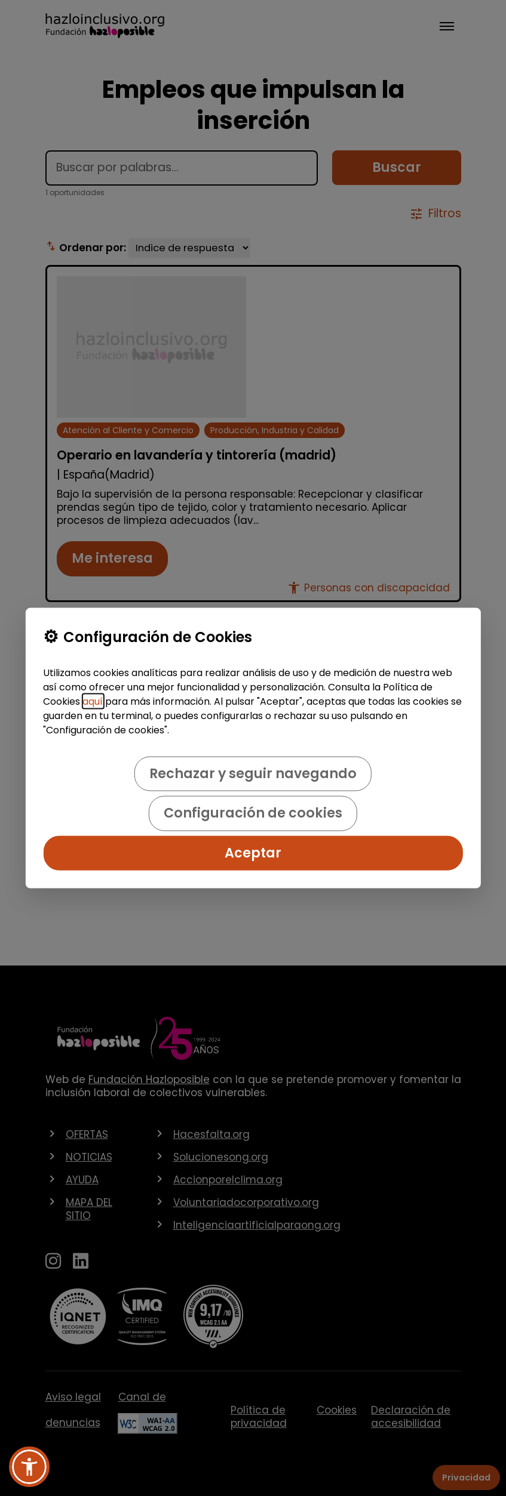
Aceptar (253, 852)
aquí (92, 701)
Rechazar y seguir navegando (253, 773)
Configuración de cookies (253, 813)
